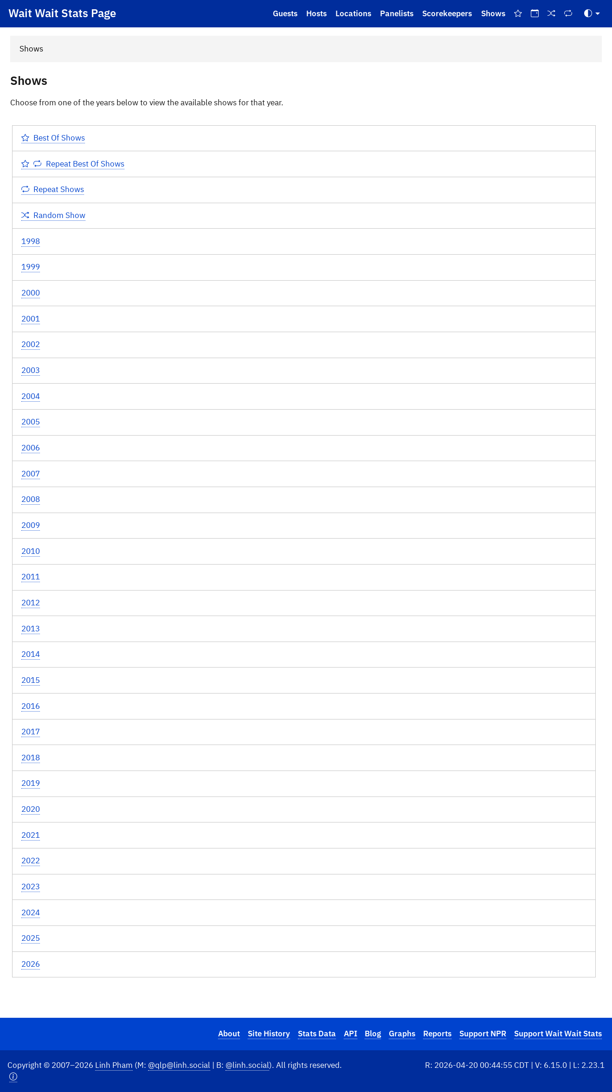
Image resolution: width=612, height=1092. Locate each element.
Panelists (396, 13)
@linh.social (247, 1065)
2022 (30, 860)
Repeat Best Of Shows (72, 164)
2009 (30, 525)
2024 (30, 912)
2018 (30, 757)
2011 (30, 577)
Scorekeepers (447, 13)
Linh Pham (114, 1065)
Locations (353, 13)
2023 (30, 886)
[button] (13, 1077)
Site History (269, 1033)
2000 (30, 293)
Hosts (316, 13)
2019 (30, 783)
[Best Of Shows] (517, 13)
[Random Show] (551, 13)
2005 (30, 422)
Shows (493, 13)
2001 (30, 319)
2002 (30, 344)
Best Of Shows (53, 138)
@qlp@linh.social (179, 1065)
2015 (30, 680)
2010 (30, 551)
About (229, 1033)
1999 (30, 267)
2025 (30, 938)
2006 (30, 448)
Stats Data (317, 1033)
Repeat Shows (52, 189)
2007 (30, 474)
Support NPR (482, 1033)
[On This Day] (534, 13)
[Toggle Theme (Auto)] (592, 13)
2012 (30, 602)
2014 (30, 654)
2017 (30, 731)
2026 (30, 964)
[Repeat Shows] (568, 13)
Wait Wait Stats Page (62, 13)
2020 (30, 809)
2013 (30, 628)
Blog (373, 1033)
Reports (437, 1033)
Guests (285, 13)
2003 (30, 370)
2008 (30, 499)
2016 (30, 706)
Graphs (402, 1033)
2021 (30, 835)
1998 (30, 241)
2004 (30, 396)
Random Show (53, 215)
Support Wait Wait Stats (558, 1033)
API (350, 1033)
